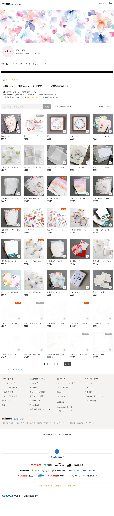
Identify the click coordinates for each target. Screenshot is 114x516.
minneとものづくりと (66, 383)
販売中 (109, 107)
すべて (101, 107)
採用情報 (80, 422)
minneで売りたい (37, 383)
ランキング (7, 400)
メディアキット (89, 422)
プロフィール (25, 64)
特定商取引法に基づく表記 (10, 422)
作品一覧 (4, 64)
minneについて (8, 383)
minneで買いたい (9, 387)
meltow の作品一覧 (17, 369)
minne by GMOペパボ (11, 4)
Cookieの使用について (28, 422)
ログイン (102, 4)
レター (45, 64)
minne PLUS (35, 400)
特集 (4, 404)
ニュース (61, 391)
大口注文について (64, 411)
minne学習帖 (62, 387)
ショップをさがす (9, 396)
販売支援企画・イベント (40, 409)
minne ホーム (5, 369)
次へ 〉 (67, 364)
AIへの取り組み (70, 485)
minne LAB (34, 404)
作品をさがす (7, 391)
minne (13, 418)
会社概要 (72, 422)
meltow (24, 50)
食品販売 (33, 387)
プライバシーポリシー (61, 422)
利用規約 (88, 391)
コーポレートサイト (45, 485)
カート (110, 4)
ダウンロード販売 (37, 396)
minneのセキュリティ (94, 396)
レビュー (36, 64)
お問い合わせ (90, 400)
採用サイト (58, 485)
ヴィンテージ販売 (37, 391)
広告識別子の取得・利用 (44, 422)
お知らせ (88, 383)
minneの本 (61, 396)
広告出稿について (64, 406)
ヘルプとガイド (91, 387)
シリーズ (14, 64)
